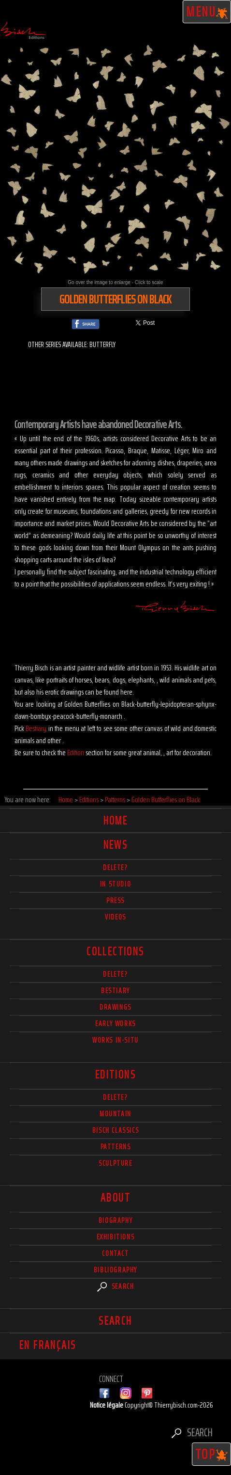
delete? (115, 867)
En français (47, 1345)
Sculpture (115, 1163)
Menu (207, 11)
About (115, 1198)
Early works (115, 1023)
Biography (115, 1220)
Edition (75, 752)
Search (115, 1286)
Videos (115, 917)
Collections (115, 951)
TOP (211, 1454)
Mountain (115, 1114)
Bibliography (115, 1270)
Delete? (115, 1097)
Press (115, 900)
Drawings (115, 1007)
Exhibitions (116, 1237)
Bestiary (36, 728)
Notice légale (107, 1405)
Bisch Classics (115, 1130)
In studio (115, 884)
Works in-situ (115, 1040)
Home (115, 820)
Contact (115, 1253)
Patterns (116, 1147)
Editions (115, 1074)
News (115, 845)
